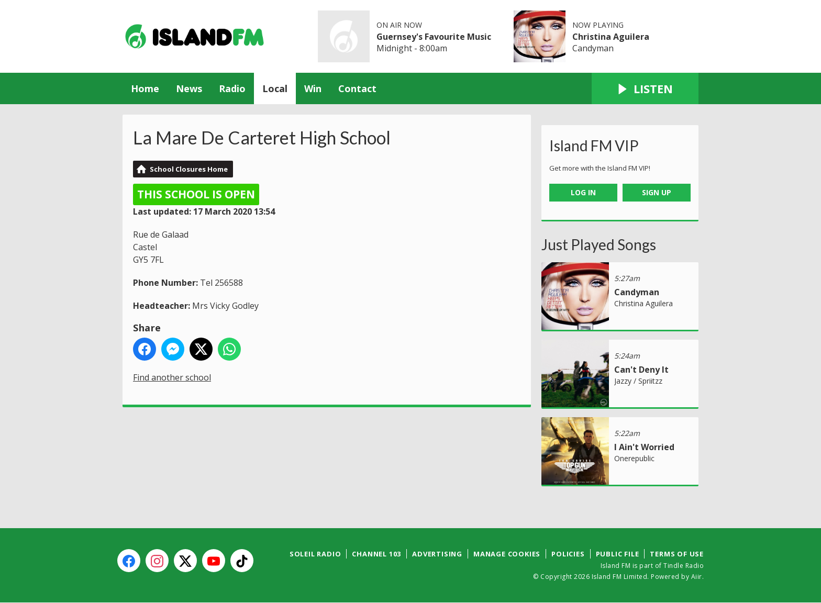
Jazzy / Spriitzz (638, 381)
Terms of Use (677, 554)
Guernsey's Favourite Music (433, 36)
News (189, 88)
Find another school (172, 377)
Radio (232, 88)
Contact (357, 88)
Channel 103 (376, 554)
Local (274, 88)
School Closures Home (189, 169)
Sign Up (656, 192)
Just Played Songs (598, 244)
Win (312, 88)
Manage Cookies (506, 554)
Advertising (437, 554)
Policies (567, 554)
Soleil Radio (315, 554)
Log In (583, 192)
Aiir (696, 576)
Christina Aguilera (610, 36)
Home (145, 88)
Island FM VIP (594, 145)
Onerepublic (634, 458)
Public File (617, 554)
